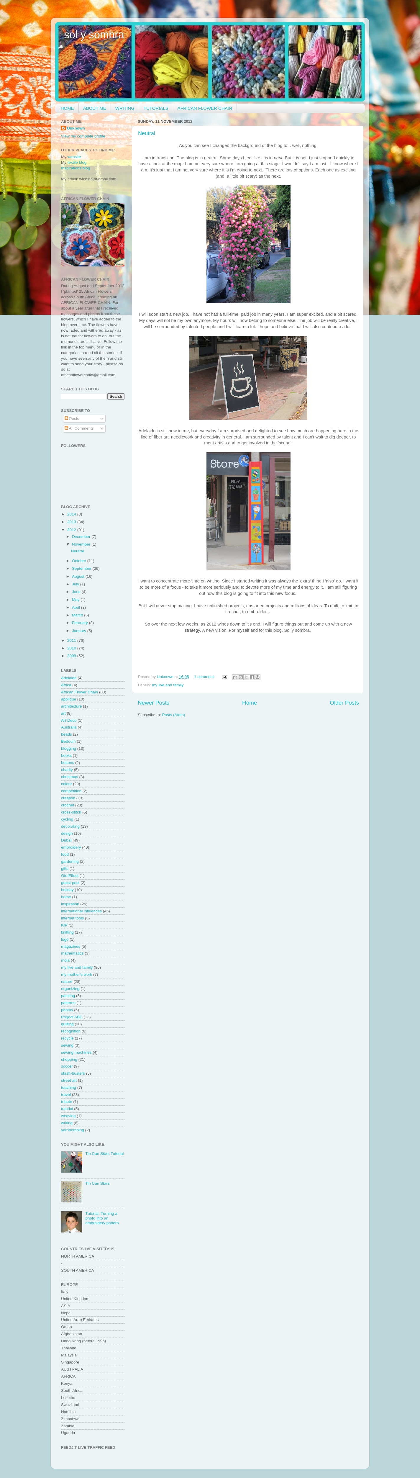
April (76, 607)
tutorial (67, 1109)
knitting (67, 932)
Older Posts (344, 703)
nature (66, 981)
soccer (67, 1066)
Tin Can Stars (97, 1183)
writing (67, 1123)
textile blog (77, 162)
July (76, 584)
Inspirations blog (75, 168)
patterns (68, 1003)
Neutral (146, 133)
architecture (71, 706)
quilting (67, 1024)
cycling (67, 819)
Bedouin (68, 741)
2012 (72, 530)
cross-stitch (71, 812)
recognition (71, 1031)
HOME (67, 108)
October (79, 561)
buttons (67, 762)
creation (68, 798)
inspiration (70, 904)
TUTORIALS (156, 108)
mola (65, 960)
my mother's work (76, 974)
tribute (66, 1101)
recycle (67, 1038)
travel (66, 1094)
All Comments (79, 428)
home (66, 897)
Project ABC (72, 1017)
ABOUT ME (94, 108)
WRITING (124, 108)
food (65, 854)
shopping (69, 1059)
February (80, 623)
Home (249, 703)
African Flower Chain (79, 692)
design (67, 833)
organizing (70, 988)
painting (68, 995)
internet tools (72, 918)
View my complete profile (83, 136)
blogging (68, 748)
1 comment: (205, 677)
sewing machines (76, 1052)
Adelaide (69, 678)
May (76, 600)
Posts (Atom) (173, 715)
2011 (72, 640)
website (74, 157)
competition (71, 791)
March (78, 615)
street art (69, 1080)
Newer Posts (153, 703)
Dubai (66, 840)
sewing (67, 1045)
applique (68, 699)
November (81, 544)
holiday (67, 890)
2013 (72, 522)
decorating (70, 826)
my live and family (167, 685)
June (77, 592)
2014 (72, 514)
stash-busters (73, 1073)
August (79, 576)
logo (65, 939)
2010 (72, 648)
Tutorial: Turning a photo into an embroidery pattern (102, 1218)
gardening (70, 861)
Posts (72, 418)
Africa (66, 685)
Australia (69, 727)
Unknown (76, 128)
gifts (64, 868)
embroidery (71, 847)
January (79, 630)
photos (67, 1010)
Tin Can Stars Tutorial (104, 1153)
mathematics (72, 953)
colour (66, 784)
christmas (69, 777)
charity (67, 769)
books (66, 755)
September (82, 568)
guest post (70, 882)
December (81, 536)
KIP (64, 925)
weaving (68, 1116)
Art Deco (69, 720)
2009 (72, 656)
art (63, 713)
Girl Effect (69, 875)
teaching (68, 1087)
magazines (70, 946)
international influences (81, 911)
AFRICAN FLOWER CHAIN (205, 108)
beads (66, 734)
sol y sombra (94, 35)
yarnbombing (72, 1130)
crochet (67, 805)
